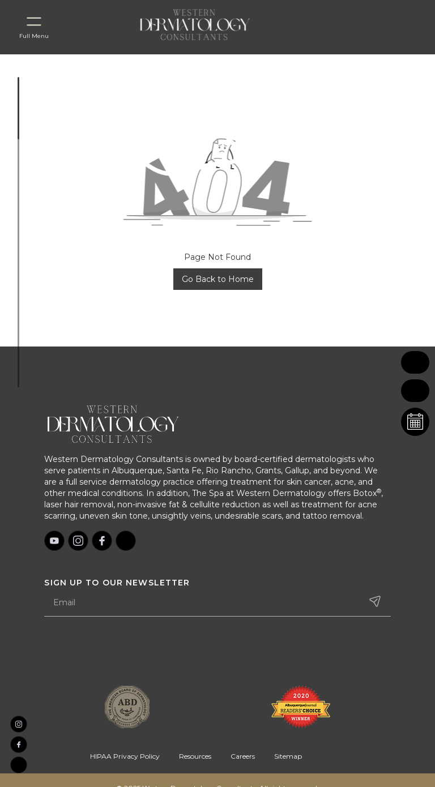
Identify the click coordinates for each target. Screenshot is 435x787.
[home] (208, 24)
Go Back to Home (218, 279)
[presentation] (130, 652)
